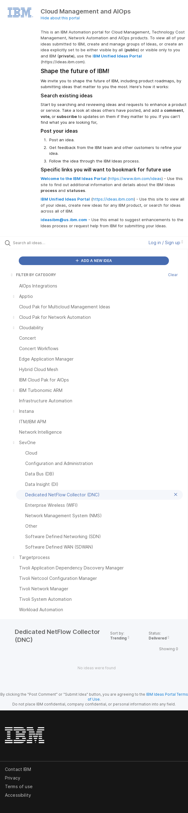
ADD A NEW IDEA (94, 260)
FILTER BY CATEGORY (33, 274)
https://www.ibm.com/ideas (135, 178)
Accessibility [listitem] (18, 795)
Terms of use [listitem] (19, 786)
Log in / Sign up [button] (166, 242)
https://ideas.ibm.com (113, 199)
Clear (173, 274)
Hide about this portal (60, 18)
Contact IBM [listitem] (18, 769)
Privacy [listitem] (12, 777)
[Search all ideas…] (47, 242)
